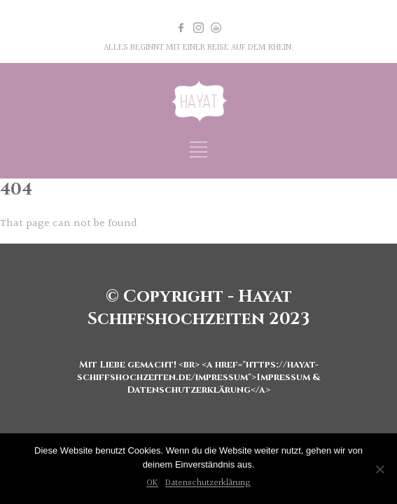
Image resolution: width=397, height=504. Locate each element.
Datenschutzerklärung (208, 483)
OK (152, 483)
